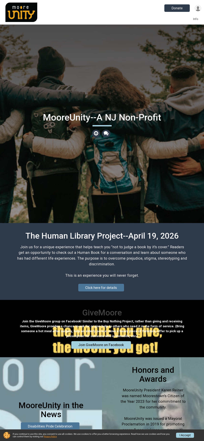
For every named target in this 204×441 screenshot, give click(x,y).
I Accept (185, 435)
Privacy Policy (50, 436)
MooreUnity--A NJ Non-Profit (102, 117)
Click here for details (101, 288)
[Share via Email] (96, 133)
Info (195, 19)
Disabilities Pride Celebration (50, 426)
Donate (177, 8)
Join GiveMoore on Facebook (101, 345)
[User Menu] (198, 8)
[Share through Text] (106, 133)
